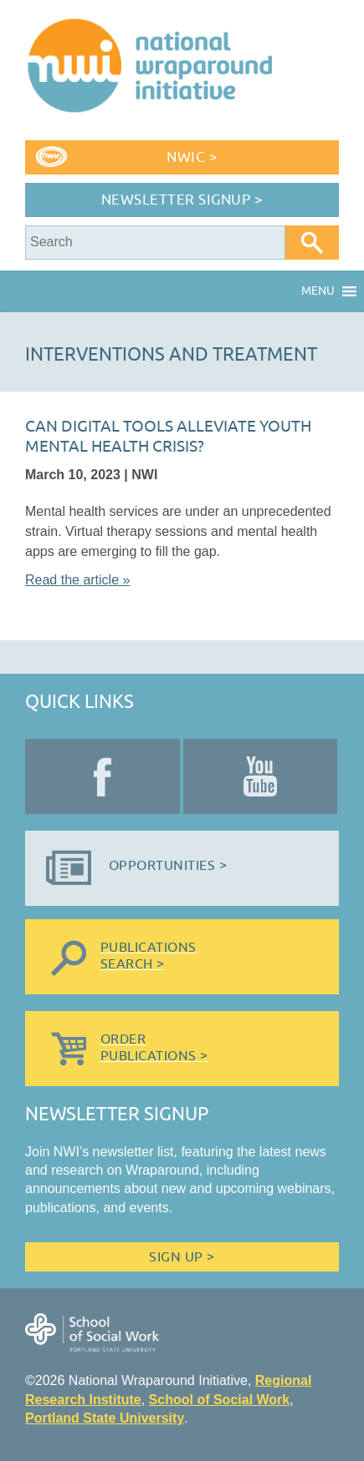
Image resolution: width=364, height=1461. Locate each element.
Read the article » (77, 580)
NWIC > (192, 157)
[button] (318, 291)
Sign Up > (181, 1257)
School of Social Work (219, 1400)
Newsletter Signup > (182, 200)
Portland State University (104, 1418)
